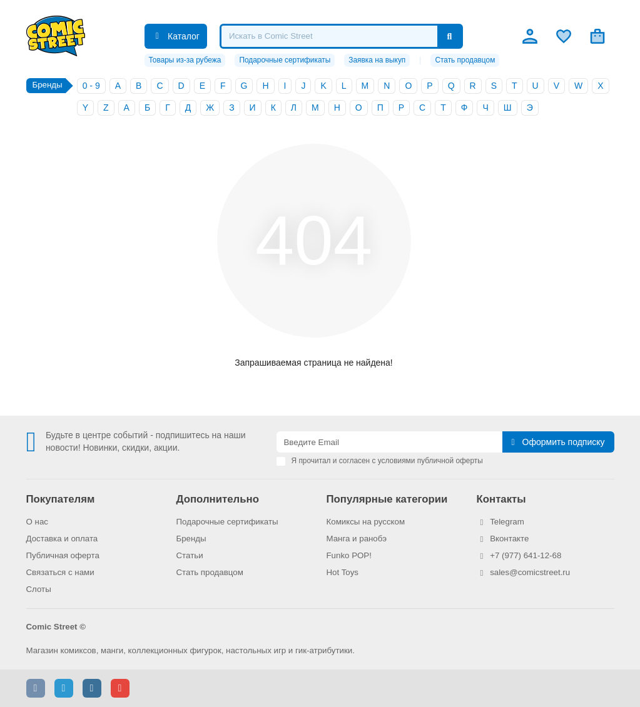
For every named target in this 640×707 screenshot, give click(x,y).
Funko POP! (349, 555)
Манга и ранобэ (357, 538)
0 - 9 (91, 86)
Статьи (189, 555)
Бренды (191, 538)
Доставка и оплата (62, 538)
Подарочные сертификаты (284, 60)
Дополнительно (217, 499)
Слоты (38, 589)
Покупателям (60, 499)
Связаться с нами (60, 572)
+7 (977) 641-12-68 (525, 555)
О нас (37, 521)
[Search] (341, 36)
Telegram (507, 521)
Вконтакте (509, 538)
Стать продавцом (465, 60)
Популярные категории (387, 499)
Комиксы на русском (366, 521)
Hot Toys (343, 572)
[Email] (389, 442)
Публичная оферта (62, 555)
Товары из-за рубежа (185, 60)
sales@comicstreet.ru (530, 572)
